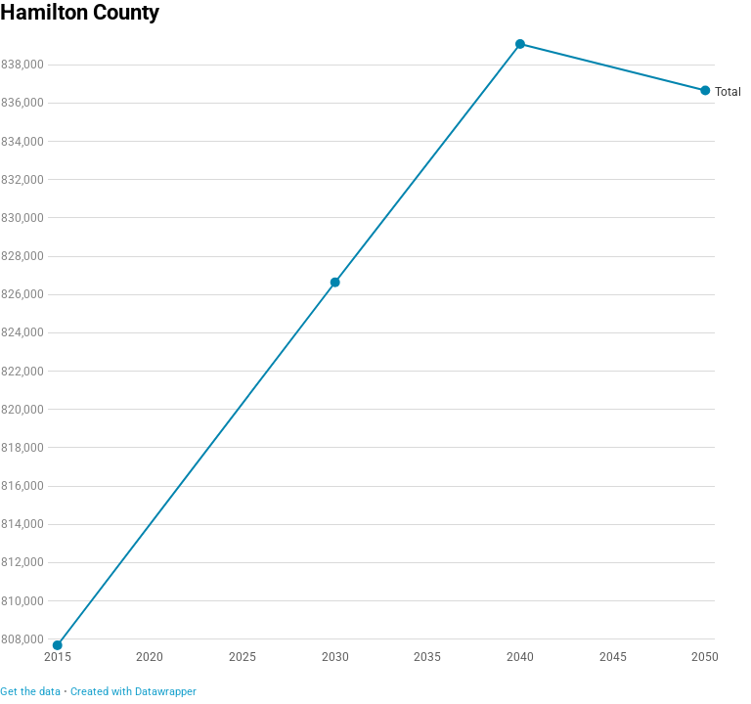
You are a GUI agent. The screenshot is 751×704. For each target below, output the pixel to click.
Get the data (30, 691)
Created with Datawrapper (133, 691)
